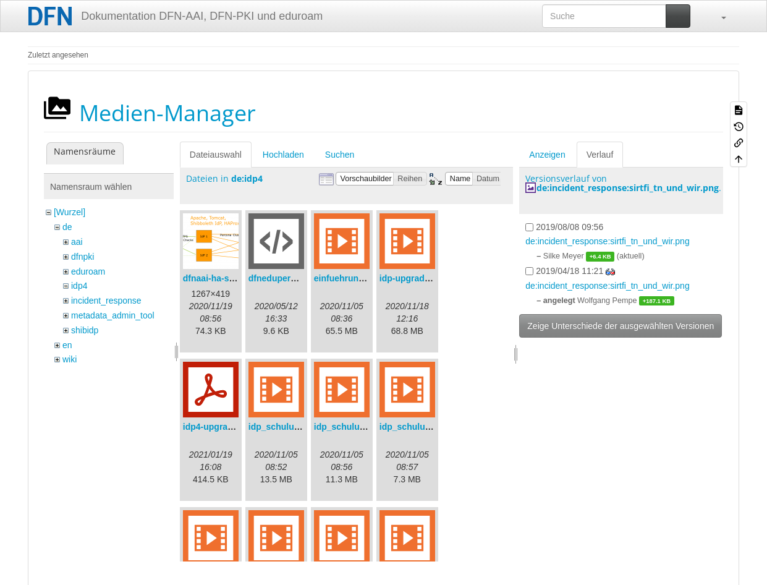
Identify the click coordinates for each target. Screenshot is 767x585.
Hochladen (283, 155)
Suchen (339, 155)
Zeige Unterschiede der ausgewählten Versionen (620, 326)
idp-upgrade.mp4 (414, 278)
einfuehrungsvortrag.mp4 (366, 278)
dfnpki (82, 257)
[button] (717, 16)
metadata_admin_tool (113, 315)
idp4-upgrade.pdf (218, 427)
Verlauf (600, 155)
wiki (69, 359)
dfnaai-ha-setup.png (224, 278)
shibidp (84, 330)
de (67, 227)
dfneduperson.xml (285, 278)
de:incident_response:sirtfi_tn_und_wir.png (627, 188)
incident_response (106, 300)
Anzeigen (547, 155)
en (67, 345)
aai (77, 242)
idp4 (79, 286)
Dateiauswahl (216, 155)
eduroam (88, 271)
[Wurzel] (69, 212)
